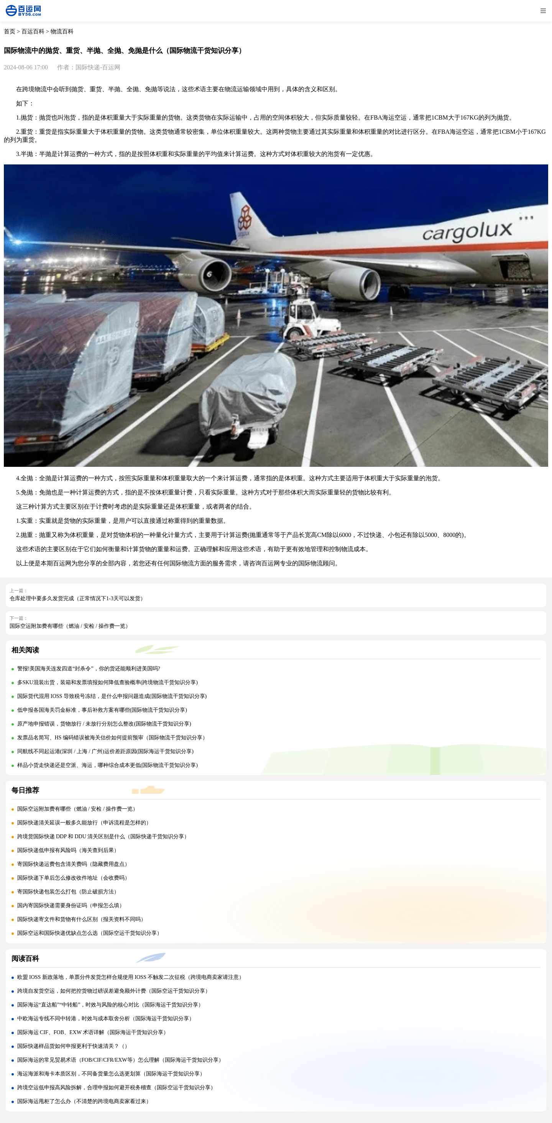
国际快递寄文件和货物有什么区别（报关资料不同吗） (81, 919)
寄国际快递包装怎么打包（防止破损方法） (68, 892)
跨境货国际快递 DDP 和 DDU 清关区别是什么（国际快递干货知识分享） (103, 836)
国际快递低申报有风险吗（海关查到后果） (68, 850)
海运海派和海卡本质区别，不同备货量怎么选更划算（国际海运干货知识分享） (111, 1074)
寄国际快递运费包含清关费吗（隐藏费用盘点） (73, 864)
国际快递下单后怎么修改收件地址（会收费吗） (73, 878)
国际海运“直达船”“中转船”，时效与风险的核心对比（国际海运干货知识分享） (110, 1005)
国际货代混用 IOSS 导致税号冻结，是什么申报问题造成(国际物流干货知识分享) (112, 696)
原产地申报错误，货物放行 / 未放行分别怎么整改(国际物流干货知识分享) (104, 724)
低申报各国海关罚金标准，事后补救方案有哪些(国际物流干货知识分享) (102, 710)
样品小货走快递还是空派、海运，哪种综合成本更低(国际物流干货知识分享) (107, 765)
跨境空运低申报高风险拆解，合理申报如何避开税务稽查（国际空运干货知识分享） (116, 1087)
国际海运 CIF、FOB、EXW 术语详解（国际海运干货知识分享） (93, 1032)
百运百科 (32, 31)
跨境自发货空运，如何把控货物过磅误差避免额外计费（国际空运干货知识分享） (113, 991)
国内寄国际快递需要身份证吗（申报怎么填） (71, 905)
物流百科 (62, 31)
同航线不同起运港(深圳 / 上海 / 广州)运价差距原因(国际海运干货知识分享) (105, 751)
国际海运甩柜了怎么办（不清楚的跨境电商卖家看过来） (84, 1101)
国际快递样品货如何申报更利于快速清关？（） (73, 1046)
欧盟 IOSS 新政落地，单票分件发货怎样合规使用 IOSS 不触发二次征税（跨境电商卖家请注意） (131, 977)
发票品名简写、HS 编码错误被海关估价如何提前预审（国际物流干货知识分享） (112, 737)
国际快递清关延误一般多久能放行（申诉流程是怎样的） (84, 823)
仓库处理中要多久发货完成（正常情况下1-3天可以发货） (78, 598)
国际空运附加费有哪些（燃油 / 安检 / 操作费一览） (70, 626)
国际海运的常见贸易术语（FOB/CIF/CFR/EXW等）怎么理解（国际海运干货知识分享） (120, 1060)
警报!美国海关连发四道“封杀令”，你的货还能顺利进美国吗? (88, 669)
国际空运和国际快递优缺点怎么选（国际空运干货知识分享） (89, 933)
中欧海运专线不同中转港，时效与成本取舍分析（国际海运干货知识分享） (105, 1018)
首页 (9, 31)
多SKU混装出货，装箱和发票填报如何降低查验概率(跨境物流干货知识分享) (107, 682)
